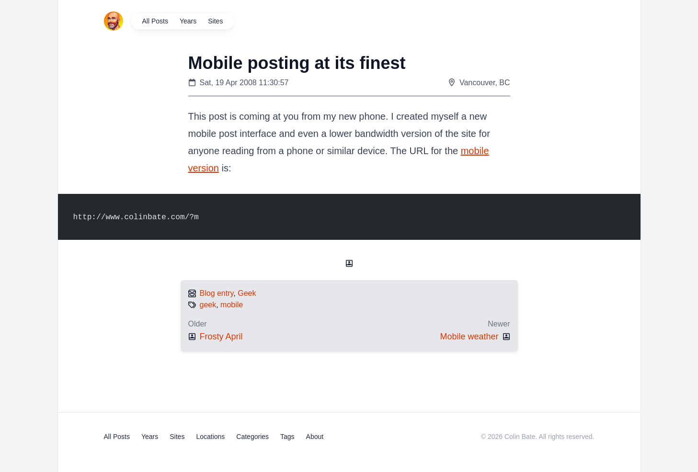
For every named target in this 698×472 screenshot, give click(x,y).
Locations (210, 436)
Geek (247, 293)
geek (208, 305)
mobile (231, 305)
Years (188, 21)
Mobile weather (469, 336)
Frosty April (221, 336)
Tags (287, 436)
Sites (215, 21)
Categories (252, 436)
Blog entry (217, 293)
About (315, 436)
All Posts (155, 21)
